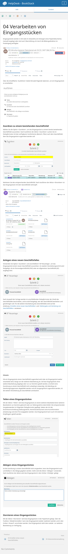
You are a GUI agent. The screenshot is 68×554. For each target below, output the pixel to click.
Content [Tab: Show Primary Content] (51, 9)
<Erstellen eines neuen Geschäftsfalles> (23, 306)
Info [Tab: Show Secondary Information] (17, 9)
